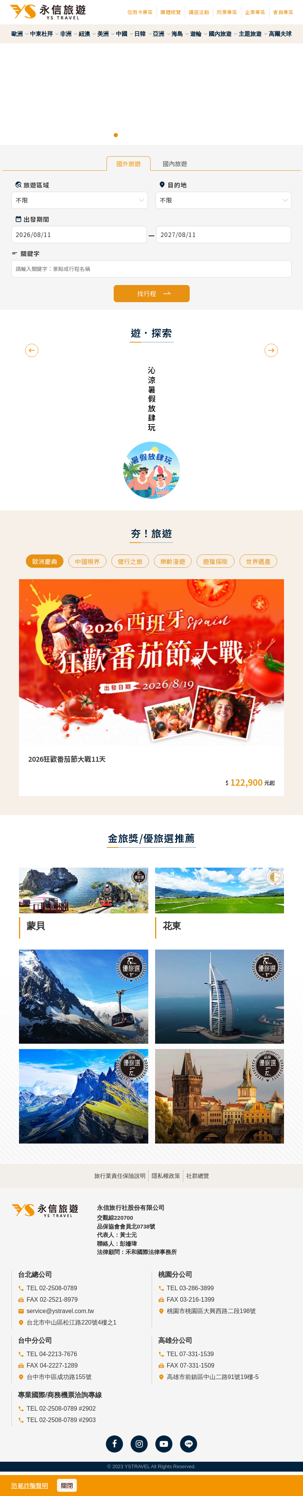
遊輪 (199, 33)
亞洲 (161, 33)
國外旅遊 (128, 163)
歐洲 (20, 33)
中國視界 (83, 562)
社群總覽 (218, 1175)
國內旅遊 (223, 33)
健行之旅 (129, 562)
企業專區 (255, 12)
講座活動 (199, 12)
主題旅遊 (253, 33)
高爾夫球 (280, 33)
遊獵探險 (220, 562)
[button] (15, 94)
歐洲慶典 (37, 562)
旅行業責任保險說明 (99, 1175)
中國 (124, 33)
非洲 (69, 33)
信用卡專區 (140, 12)
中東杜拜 (44, 33)
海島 (180, 33)
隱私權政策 (166, 1175)
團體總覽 (170, 12)
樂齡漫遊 (174, 562)
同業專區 (227, 12)
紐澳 (87, 33)
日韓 (143, 33)
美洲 (106, 33)
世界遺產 (266, 562)
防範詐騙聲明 (29, 1485)
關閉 (67, 1485)
